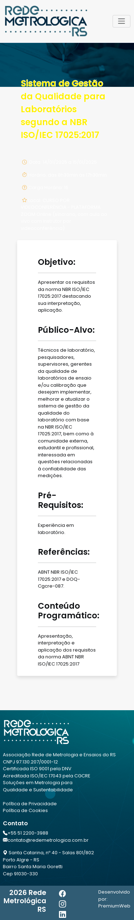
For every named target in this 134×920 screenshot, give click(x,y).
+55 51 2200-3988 (28, 833)
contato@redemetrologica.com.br (48, 840)
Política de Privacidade (30, 803)
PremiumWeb (114, 905)
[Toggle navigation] (121, 21)
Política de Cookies (25, 810)
